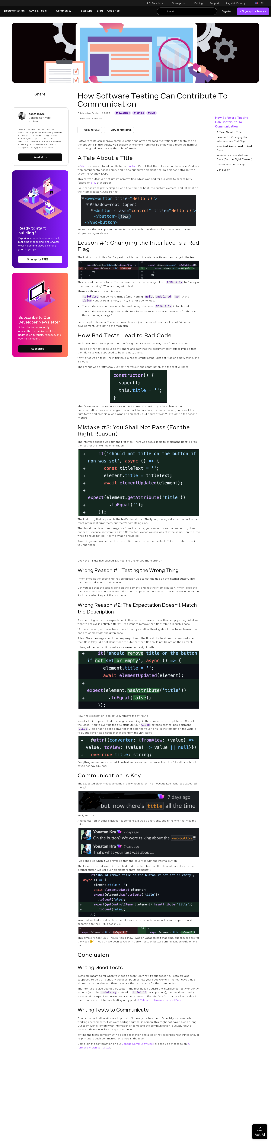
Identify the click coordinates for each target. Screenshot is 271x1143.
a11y (93, 182)
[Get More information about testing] (138, 113)
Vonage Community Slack (138, 1043)
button (132, 166)
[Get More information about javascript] (122, 113)
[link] (14, 11)
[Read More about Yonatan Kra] (40, 157)
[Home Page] (25, 3)
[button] (238, 3)
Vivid (83, 166)
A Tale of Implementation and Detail (160, 1000)
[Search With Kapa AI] (187, 11)
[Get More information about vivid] (151, 113)
